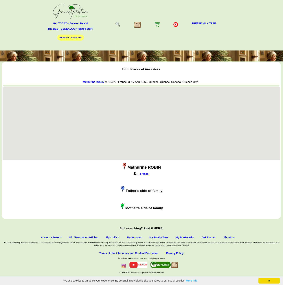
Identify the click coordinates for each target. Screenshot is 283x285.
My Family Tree (158, 237)
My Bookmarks (185, 237)
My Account (134, 237)
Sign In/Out (112, 237)
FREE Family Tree (204, 23)
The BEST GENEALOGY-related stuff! (70, 28)
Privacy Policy (175, 253)
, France (143, 173)
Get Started (208, 237)
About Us (229, 237)
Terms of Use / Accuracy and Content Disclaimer (128, 253)
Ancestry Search (51, 237)
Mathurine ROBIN (93, 81)
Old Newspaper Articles (83, 237)
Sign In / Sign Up (70, 37)
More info (192, 280)
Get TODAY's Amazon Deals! (70, 23)
